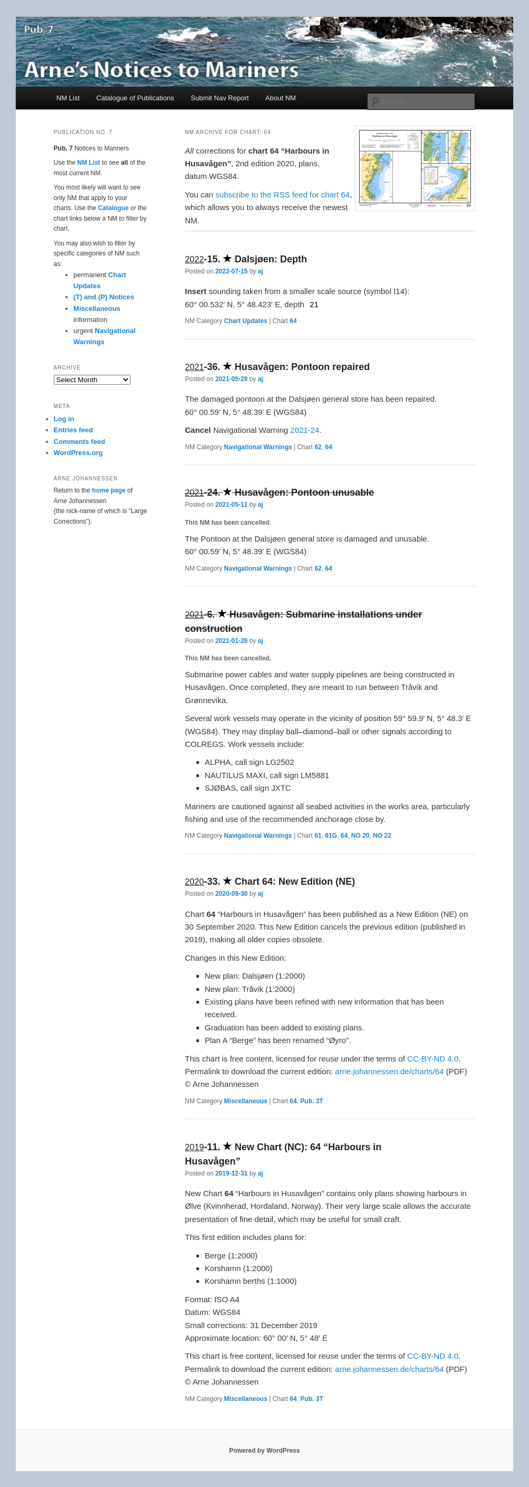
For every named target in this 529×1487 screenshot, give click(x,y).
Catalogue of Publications (135, 98)
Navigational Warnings (258, 447)
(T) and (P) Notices (103, 297)
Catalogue (113, 208)
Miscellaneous (245, 1101)
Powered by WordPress (264, 1450)
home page (108, 490)
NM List (68, 98)
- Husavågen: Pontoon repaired (277, 367)
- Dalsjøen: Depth (246, 259)
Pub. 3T (311, 1101)
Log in (64, 419)
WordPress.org (78, 453)
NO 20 (360, 835)
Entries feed (73, 430)
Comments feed (80, 442)
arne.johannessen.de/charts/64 (389, 1071)
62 (318, 447)
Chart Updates (245, 321)
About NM (281, 98)
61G (331, 835)
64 (293, 321)
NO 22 (382, 835)
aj (260, 271)
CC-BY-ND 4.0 (432, 1058)
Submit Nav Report (220, 98)
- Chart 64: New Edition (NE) (270, 881)
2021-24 (304, 429)
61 (318, 835)
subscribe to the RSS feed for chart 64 (282, 194)
